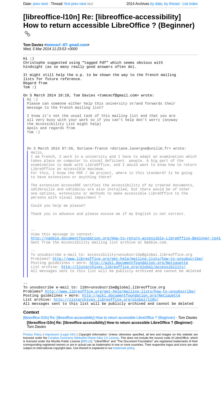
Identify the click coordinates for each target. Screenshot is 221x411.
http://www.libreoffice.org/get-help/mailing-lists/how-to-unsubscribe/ (128, 303)
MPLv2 (86, 396)
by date (156, 4)
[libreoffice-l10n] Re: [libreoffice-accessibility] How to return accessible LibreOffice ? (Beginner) (109, 25)
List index (190, 4)
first (67, 4)
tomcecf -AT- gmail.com (66, 45)
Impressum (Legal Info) (60, 389)
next (44, 4)
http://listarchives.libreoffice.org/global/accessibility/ (123, 313)
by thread (171, 4)
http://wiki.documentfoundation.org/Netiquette (139, 308)
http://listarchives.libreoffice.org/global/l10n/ (106, 353)
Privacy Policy (32, 389)
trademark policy (123, 403)
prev (36, 4)
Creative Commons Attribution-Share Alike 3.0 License (83, 393)
